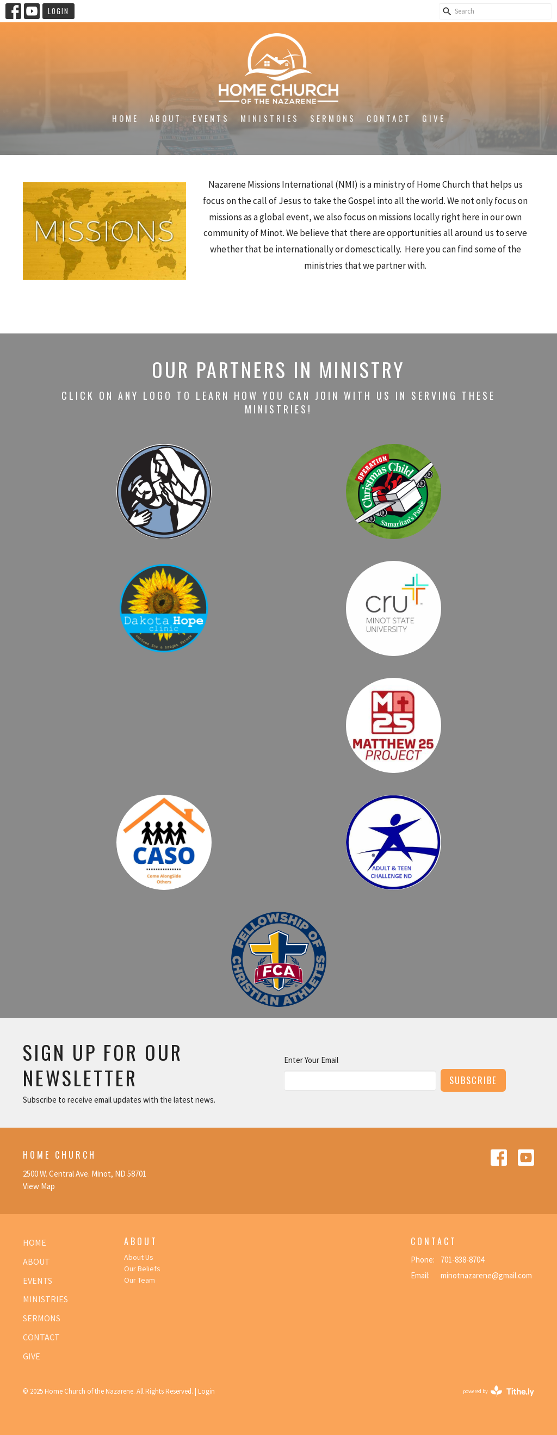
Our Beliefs (142, 1268)
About (166, 118)
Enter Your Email (311, 1060)
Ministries (269, 118)
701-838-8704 (462, 1259)
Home (125, 118)
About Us (138, 1257)
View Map (39, 1186)
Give (433, 118)
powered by (498, 1391)
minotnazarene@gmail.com (486, 1275)
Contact (389, 118)
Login (58, 10)
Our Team (139, 1280)
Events (211, 118)
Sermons (333, 118)
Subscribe (473, 1080)
